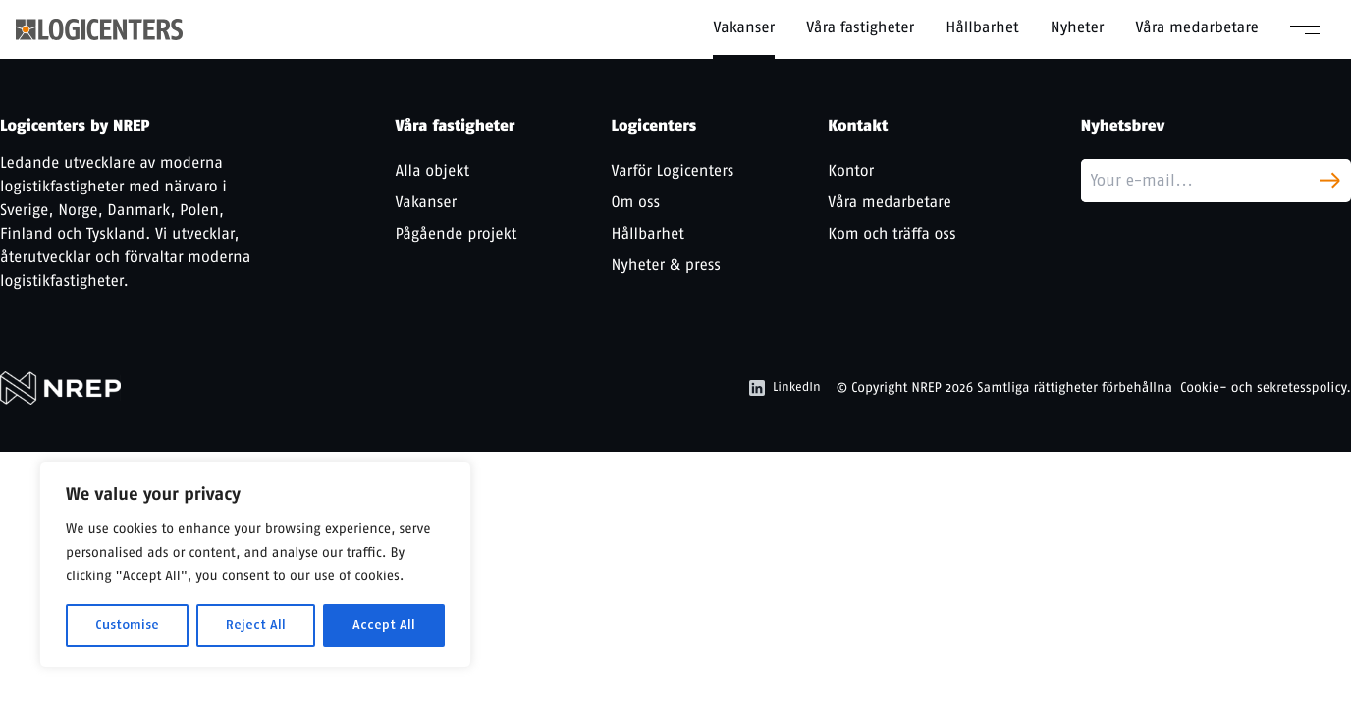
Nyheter (1078, 27)
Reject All (256, 625)
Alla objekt (433, 170)
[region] (255, 565)
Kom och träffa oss (891, 233)
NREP (926, 387)
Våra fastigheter (860, 27)
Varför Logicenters (672, 170)
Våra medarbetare (1197, 27)
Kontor (851, 170)
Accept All (383, 625)
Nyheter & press (666, 264)
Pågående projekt (456, 233)
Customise (127, 625)
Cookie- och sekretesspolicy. (1265, 387)
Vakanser (744, 27)
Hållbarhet (982, 27)
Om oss (635, 201)
